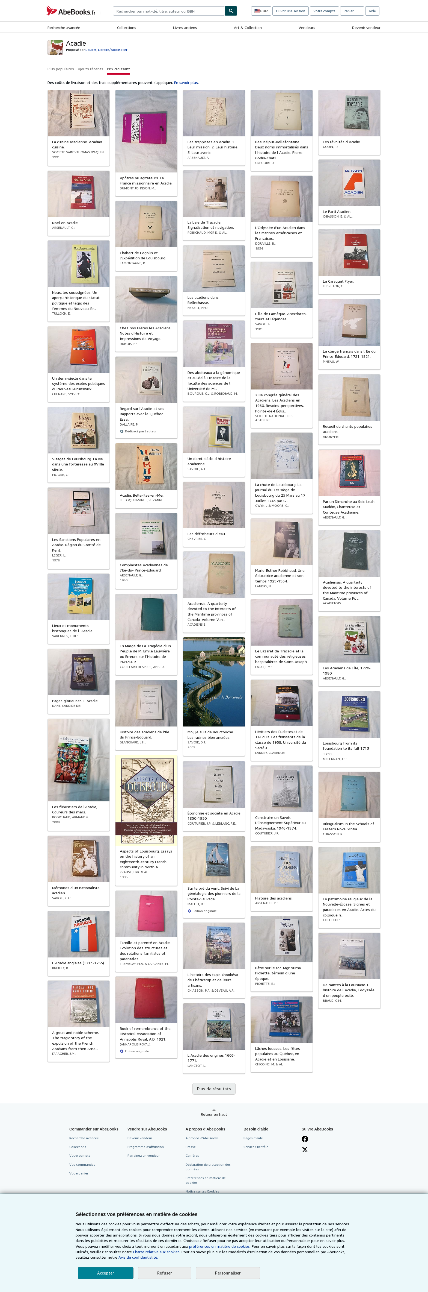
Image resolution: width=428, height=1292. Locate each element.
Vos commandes (82, 1164)
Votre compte (324, 11)
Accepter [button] (105, 1272)
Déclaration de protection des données (208, 1166)
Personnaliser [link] (228, 1272)
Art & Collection (248, 27)
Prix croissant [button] (118, 68)
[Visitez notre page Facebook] (305, 1139)
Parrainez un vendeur (143, 1155)
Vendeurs (307, 27)
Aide (372, 11)
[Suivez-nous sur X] (305, 1149)
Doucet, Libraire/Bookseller (106, 50)
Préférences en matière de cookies (206, 1180)
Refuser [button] (164, 1272)
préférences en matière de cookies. (220, 1246)
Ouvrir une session (290, 11)
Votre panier (78, 1173)
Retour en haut (214, 1114)
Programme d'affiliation (145, 1147)
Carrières (192, 1155)
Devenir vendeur (366, 27)
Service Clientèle (255, 1147)
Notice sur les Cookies (202, 1191)
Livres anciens (185, 27)
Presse (191, 1147)
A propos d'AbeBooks (202, 1138)
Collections (126, 27)
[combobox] (169, 11)
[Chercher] (231, 11)
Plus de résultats (214, 1088)
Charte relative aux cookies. (157, 1251)
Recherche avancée (63, 27)
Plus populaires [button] (60, 68)
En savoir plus (186, 82)
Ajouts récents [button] (90, 68)
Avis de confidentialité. (138, 1257)
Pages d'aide (253, 1138)
